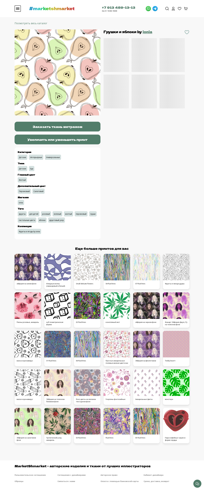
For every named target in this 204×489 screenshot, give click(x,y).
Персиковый (24, 191)
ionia (147, 31)
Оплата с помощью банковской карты (120, 481)
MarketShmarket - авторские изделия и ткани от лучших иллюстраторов (83, 466)
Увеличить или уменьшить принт (57, 139)
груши (92, 214)
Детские (22, 157)
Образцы (19, 481)
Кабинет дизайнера (153, 475)
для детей (33, 214)
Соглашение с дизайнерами (72, 475)
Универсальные (53, 157)
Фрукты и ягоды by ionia (29, 231)
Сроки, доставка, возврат (156, 481)
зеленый (57, 214)
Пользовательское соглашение (30, 475)
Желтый (22, 180)
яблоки (42, 220)
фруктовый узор (56, 220)
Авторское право (109, 475)
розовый (46, 214)
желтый (68, 214)
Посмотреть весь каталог (31, 23)
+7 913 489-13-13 (118, 7)
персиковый (81, 214)
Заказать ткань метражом (57, 126)
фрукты (22, 214)
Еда (31, 168)
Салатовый (38, 191)
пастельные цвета (27, 220)
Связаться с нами (66, 481)
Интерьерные (36, 157)
